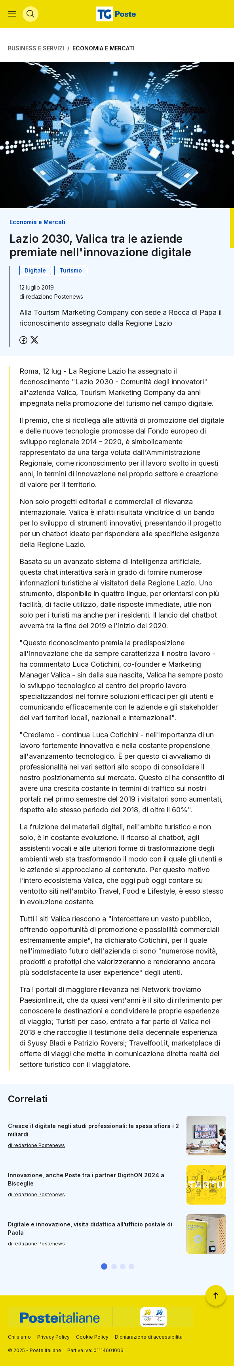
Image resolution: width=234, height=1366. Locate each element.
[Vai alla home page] (117, 14)
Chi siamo (19, 1337)
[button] (104, 1267)
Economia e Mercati (103, 48)
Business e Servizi (36, 48)
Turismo (70, 270)
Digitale (35, 270)
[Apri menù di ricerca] (30, 14)
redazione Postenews (54, 297)
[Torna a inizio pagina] (215, 1295)
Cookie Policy (92, 1337)
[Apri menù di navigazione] (12, 14)
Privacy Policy (53, 1337)
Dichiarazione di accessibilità (149, 1337)
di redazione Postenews (36, 1146)
